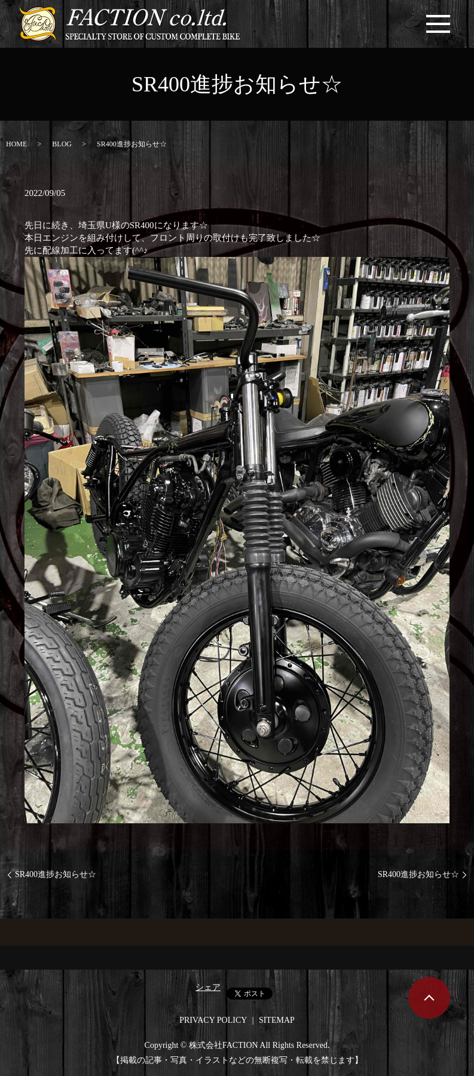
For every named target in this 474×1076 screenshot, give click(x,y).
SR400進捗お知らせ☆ (55, 874)
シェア (208, 987)
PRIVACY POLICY (213, 1020)
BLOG (62, 144)
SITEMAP (277, 1020)
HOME (16, 144)
